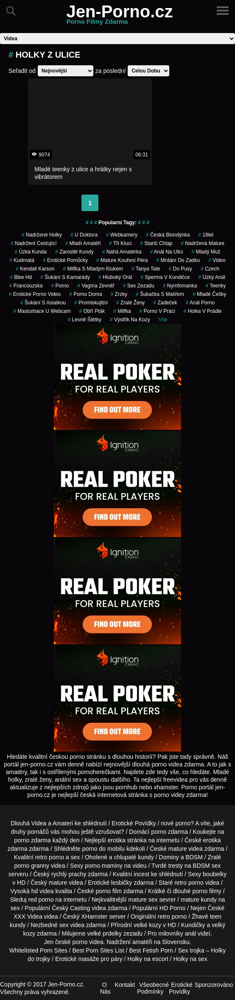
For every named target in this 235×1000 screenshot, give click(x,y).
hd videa (42, 891)
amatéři (142, 942)
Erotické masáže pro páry (89, 958)
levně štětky (84, 320)
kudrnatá (21, 260)
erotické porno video (35, 294)
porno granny (32, 865)
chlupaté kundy (134, 857)
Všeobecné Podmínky (153, 988)
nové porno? (177, 823)
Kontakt (125, 984)
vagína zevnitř (95, 286)
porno (60, 286)
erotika (117, 840)
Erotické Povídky (134, 823)
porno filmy (206, 891)
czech (210, 269)
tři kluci (120, 243)
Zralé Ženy (130, 303)
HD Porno (172, 908)
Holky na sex (190, 958)
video (217, 260)
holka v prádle (203, 311)
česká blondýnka (168, 235)
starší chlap (156, 243)
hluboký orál (115, 277)
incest (141, 874)
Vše (163, 320)
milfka (122, 311)
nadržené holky (42, 235)
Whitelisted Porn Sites (38, 950)
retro (164, 916)
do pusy (180, 269)
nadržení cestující (34, 243)
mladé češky (209, 294)
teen (215, 916)
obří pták (92, 311)
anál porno (200, 303)
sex (64, 925)
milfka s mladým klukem (93, 269)
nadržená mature (202, 243)
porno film (108, 891)
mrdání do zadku (178, 260)
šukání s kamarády (65, 277)
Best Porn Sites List (98, 950)
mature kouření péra (122, 260)
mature (177, 848)
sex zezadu (138, 286)
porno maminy (104, 865)
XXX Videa (28, 916)
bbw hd (21, 277)
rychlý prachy (68, 874)
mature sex (142, 899)
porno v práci (157, 311)
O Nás (105, 988)
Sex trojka (191, 950)
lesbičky (121, 882)
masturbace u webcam (41, 311)
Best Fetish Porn (151, 950)
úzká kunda (31, 252)
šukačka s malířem (160, 294)
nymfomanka (180, 286)
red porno (40, 899)
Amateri (63, 823)
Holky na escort (147, 958)
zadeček (165, 303)
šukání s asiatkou (43, 303)
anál (190, 933)
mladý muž (205, 252)
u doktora (84, 235)
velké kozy (147, 925)
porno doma (85, 294)
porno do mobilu (103, 848)
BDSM (193, 857)
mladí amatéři (83, 243)
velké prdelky (104, 933)
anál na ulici (166, 252)
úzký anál (211, 277)
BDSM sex (207, 865)
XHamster (94, 916)
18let (205, 235)
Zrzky (119, 294)
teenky (215, 286)
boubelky (215, 874)
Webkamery (121, 235)
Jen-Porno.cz (119, 16)
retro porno (49, 857)
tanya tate (145, 269)
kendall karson (35, 269)
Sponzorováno (214, 984)
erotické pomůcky (65, 260)
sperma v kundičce (165, 277)
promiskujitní (91, 303)
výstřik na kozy (130, 320)
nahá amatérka (122, 252)
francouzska (26, 286)
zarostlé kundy (74, 252)
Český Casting (71, 908)
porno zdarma (32, 840)
